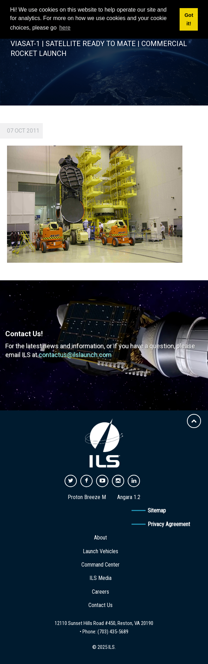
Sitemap (157, 510)
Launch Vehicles (100, 551)
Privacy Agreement (169, 524)
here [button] (65, 28)
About (100, 537)
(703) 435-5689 (113, 631)
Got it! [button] (188, 19)
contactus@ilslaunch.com (75, 354)
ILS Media (100, 578)
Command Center (100, 564)
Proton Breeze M (87, 497)
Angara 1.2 (128, 497)
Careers (100, 591)
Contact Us (100, 605)
